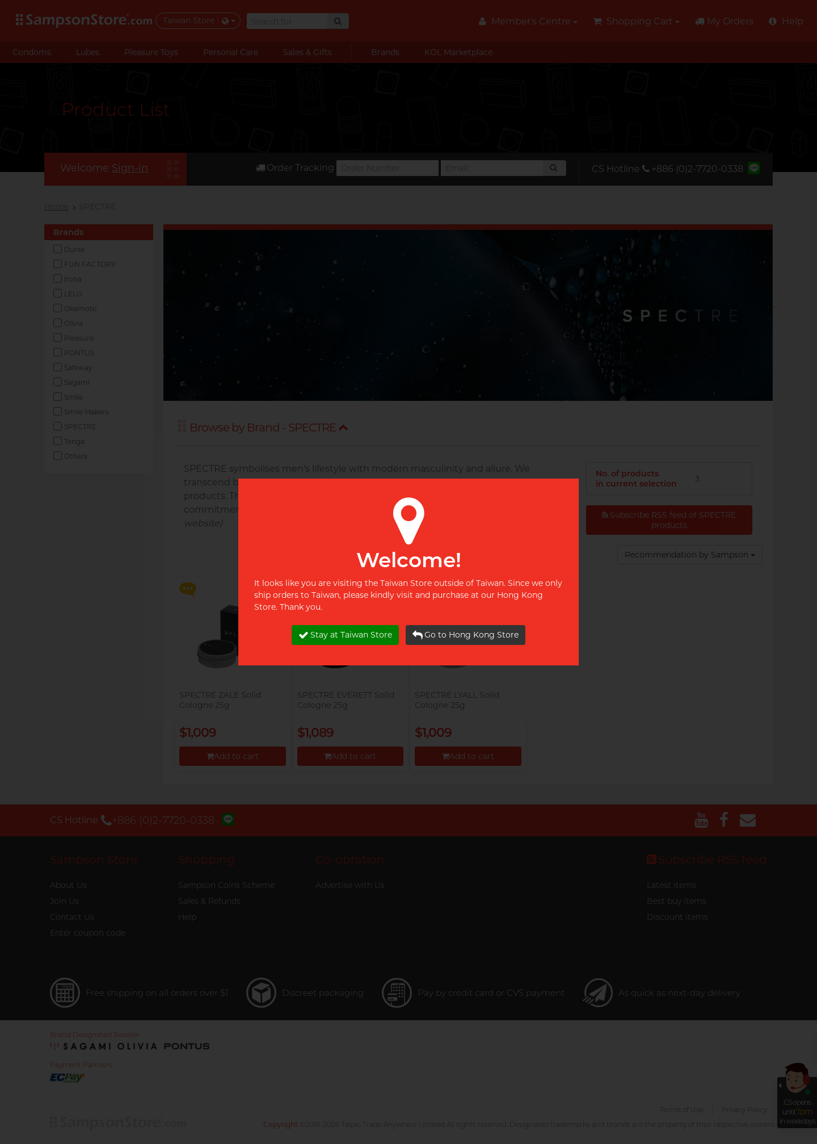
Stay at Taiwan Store (345, 635)
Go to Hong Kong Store (465, 635)
